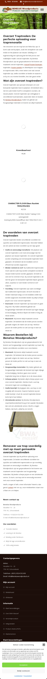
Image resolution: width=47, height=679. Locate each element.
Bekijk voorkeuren (23, 671)
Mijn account (10, 587)
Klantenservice (11, 634)
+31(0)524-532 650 (16, 515)
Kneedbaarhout (23, 150)
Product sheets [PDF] (13, 629)
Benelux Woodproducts (13, 100)
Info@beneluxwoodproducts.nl (18, 576)
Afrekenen (9, 597)
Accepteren (23, 665)
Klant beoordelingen (12, 608)
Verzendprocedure (12, 619)
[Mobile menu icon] (42, 9)
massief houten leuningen (33, 65)
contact (10, 487)
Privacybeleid (28, 676)
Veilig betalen (10, 624)
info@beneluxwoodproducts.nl (31, 2)
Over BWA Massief (12, 613)
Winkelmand (10, 592)
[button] (44, 645)
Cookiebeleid (18, 676)
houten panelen (16, 68)
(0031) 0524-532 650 (18, 573)
